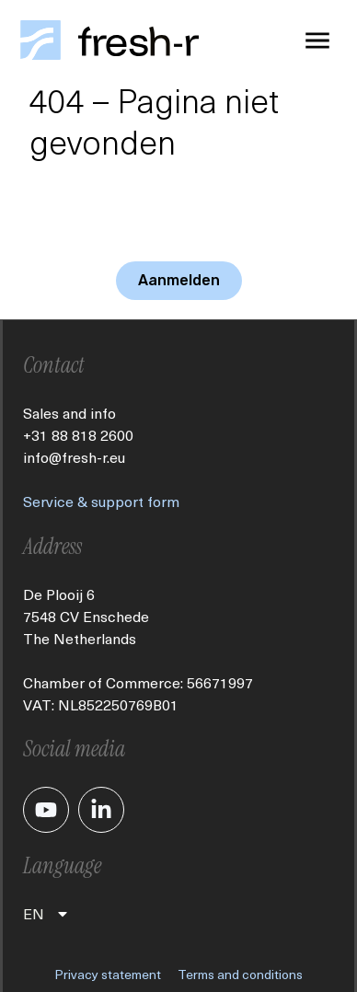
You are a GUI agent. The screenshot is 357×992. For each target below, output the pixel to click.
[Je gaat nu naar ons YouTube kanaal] (46, 810)
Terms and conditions (240, 974)
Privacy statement (107, 974)
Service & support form (101, 501)
